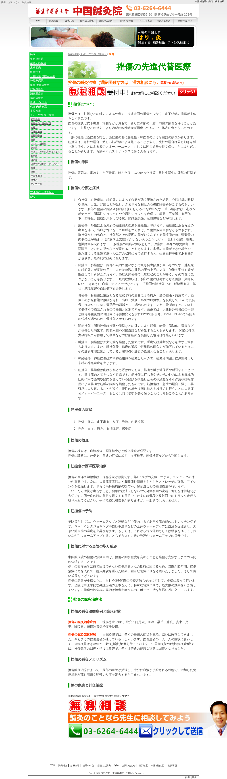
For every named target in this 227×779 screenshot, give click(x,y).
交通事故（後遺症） (42, 192)
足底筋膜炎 (36, 131)
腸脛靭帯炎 (36, 135)
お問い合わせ (126, 20)
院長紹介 (53, 20)
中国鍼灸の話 (158, 765)
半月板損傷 (74, 696)
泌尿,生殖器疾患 (40, 85)
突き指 (34, 159)
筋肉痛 (34, 155)
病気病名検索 (163, 20)
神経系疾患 (37, 80)
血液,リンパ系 (38, 102)
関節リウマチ (122, 696)
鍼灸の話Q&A (185, 20)
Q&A (116, 765)
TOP (38, 20)
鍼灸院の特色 (87, 20)
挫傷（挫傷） (192, 777)
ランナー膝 (36, 183)
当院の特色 (88, 765)
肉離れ (34, 127)
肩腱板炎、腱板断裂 (41, 123)
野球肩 (34, 179)
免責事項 (172, 765)
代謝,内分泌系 (38, 106)
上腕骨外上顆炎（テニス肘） (45, 163)
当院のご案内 (105, 20)
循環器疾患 (37, 97)
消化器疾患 (37, 93)
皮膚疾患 (35, 67)
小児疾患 (35, 110)
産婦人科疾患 (38, 63)
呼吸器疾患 (37, 89)
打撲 (33, 139)
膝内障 (34, 147)
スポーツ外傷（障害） (93, 54)
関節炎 (86, 696)
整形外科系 (37, 58)
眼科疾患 (35, 72)
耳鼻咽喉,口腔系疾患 (42, 76)
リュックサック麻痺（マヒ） (45, 151)
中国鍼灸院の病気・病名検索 (209, 1)
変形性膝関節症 (103, 696)
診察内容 (69, 20)
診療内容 (75, 765)
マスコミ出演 (145, 20)
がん (32, 196)
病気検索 (73, 54)
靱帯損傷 (35, 119)
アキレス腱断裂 (38, 143)
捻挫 (33, 167)
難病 (32, 54)
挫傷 (33, 171)
